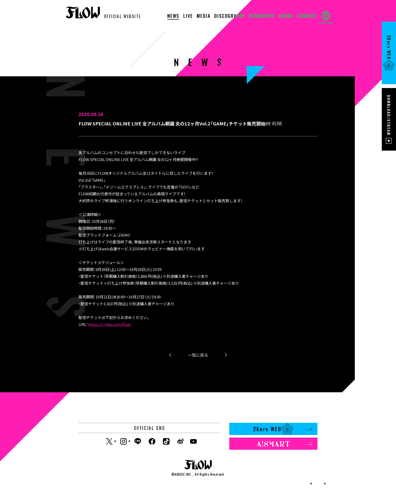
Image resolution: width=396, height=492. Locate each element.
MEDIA (203, 16)
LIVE (188, 16)
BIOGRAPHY (262, 16)
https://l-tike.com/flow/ (109, 324)
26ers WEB (282, 429)
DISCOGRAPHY (229, 16)
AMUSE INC (183, 474)
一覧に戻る (198, 355)
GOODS (286, 16)
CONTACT (307, 16)
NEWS (173, 16)
